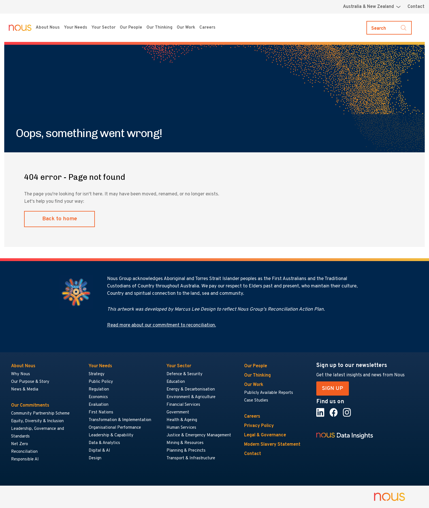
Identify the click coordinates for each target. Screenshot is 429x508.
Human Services (181, 427)
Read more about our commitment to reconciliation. (161, 325)
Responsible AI (25, 459)
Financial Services (183, 404)
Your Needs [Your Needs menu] (75, 27)
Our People (131, 27)
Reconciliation (24, 451)
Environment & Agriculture (191, 397)
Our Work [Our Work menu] (186, 27)
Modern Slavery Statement (272, 444)
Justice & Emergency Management (199, 435)
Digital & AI (99, 450)
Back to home (59, 218)
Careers (252, 416)
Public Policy (101, 382)
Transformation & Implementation (120, 420)
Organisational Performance (115, 427)
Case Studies (256, 400)
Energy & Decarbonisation (191, 389)
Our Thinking (159, 27)
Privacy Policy (259, 426)
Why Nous (20, 374)
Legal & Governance (265, 435)
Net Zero (19, 444)
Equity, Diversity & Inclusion (37, 421)
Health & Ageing (182, 420)
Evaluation (98, 404)
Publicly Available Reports (268, 393)
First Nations (101, 412)
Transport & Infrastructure (191, 458)
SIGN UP (332, 388)
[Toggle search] (389, 28)
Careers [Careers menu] (207, 27)
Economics (98, 397)
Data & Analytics (104, 443)
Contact (415, 7)
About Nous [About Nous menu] (48, 27)
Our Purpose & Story (30, 382)
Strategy (96, 374)
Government (178, 412)
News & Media (24, 389)
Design (95, 458)
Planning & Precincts (186, 450)
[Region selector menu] (372, 7)
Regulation (99, 389)
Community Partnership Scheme (40, 413)
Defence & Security (184, 374)
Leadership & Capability (111, 435)
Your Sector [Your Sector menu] (103, 27)
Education (176, 382)
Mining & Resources (185, 443)
